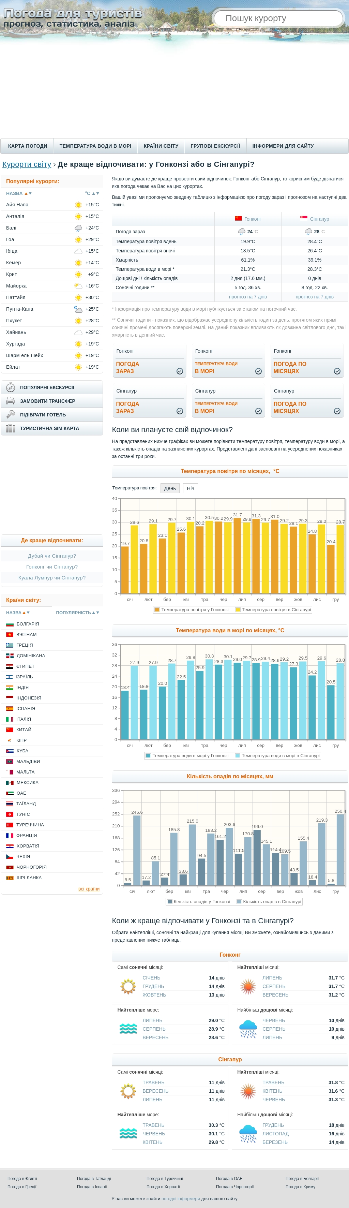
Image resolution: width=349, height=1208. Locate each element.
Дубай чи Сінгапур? (52, 556)
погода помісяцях (290, 367)
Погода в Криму (300, 1186)
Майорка (16, 286)
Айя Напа (17, 204)
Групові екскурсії (215, 146)
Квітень (272, 1091)
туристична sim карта (49, 428)
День (170, 488)
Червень (273, 1020)
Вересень (275, 995)
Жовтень (154, 995)
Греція (24, 645)
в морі (216, 368)
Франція (26, 835)
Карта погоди (27, 146)
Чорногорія (32, 867)
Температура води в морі (96, 146)
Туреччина (30, 824)
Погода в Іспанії (92, 1186)
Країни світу (161, 146)
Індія (22, 687)
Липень (272, 978)
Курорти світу (26, 164)
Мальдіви (28, 761)
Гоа (10, 239)
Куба (22, 750)
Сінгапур (314, 219)
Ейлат (13, 367)
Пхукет (14, 320)
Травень (153, 1082)
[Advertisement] (174, 87)
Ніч (190, 488)
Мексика (28, 782)
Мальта (25, 772)
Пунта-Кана (19, 309)
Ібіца (11, 251)
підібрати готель (43, 414)
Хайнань (16, 332)
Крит (11, 274)
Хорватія (28, 846)
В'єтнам (26, 634)
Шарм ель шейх (24, 355)
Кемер (13, 262)
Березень (275, 1142)
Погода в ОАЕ (229, 1178)
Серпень (273, 986)
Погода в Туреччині (165, 1178)
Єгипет (25, 666)
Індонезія (28, 698)
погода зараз (127, 367)
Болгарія (28, 624)
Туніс (23, 814)
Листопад (275, 1133)
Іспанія (25, 708)
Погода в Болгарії (302, 1178)
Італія (23, 719)
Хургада (15, 344)
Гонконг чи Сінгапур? (52, 567)
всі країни (89, 889)
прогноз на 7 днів (248, 296)
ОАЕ (21, 793)
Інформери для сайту (283, 146)
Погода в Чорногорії (235, 1186)
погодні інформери (181, 1198)
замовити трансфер (47, 401)
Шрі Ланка (29, 877)
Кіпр (21, 740)
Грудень (153, 986)
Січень (151, 978)
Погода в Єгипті (22, 1178)
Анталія (15, 216)
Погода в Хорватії (163, 1186)
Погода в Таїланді (94, 1178)
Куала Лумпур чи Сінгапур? (52, 577)
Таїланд (26, 803)
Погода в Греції (21, 1186)
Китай (23, 729)
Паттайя (16, 297)
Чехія (23, 856)
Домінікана (31, 655)
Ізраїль (24, 676)
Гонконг (248, 219)
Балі (11, 228)
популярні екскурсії (47, 387)
